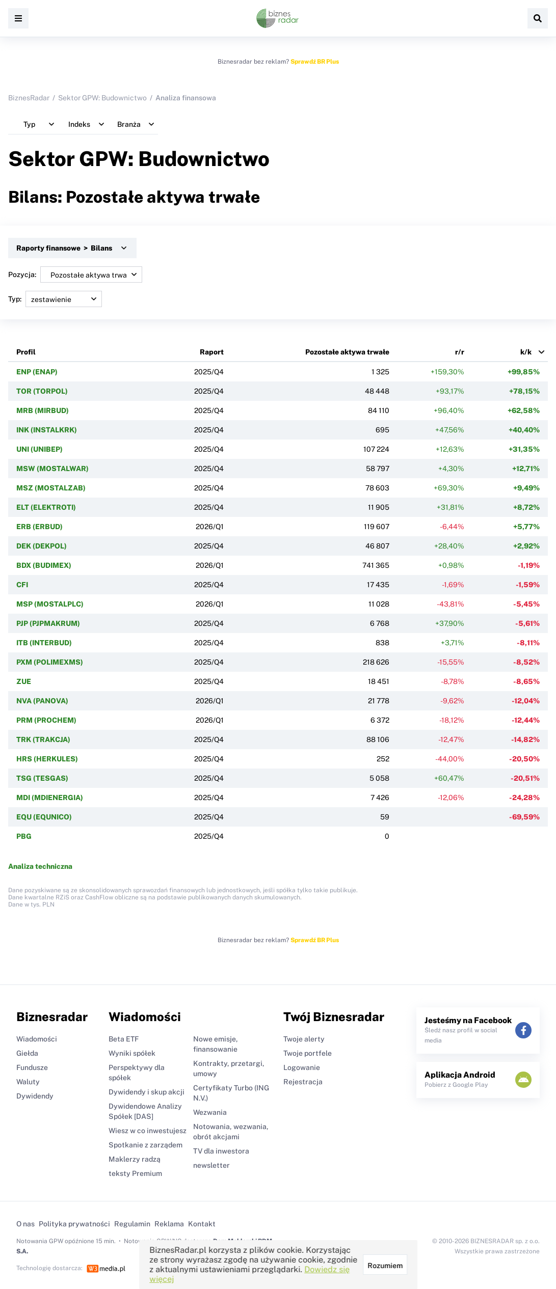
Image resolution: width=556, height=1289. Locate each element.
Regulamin (132, 1224)
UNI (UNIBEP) (39, 449)
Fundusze (32, 1067)
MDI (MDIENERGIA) (49, 797)
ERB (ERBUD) (39, 527)
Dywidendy (35, 1096)
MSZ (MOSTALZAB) (51, 488)
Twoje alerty (304, 1039)
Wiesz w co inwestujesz (148, 1131)
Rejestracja (303, 1082)
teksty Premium (135, 1173)
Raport (212, 352)
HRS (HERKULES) (47, 759)
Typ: (55, 299)
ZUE (23, 681)
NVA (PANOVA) (42, 701)
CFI (22, 585)
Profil (26, 352)
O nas (25, 1224)
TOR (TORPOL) (42, 391)
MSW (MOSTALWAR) (52, 468)
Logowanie (301, 1067)
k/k (526, 352)
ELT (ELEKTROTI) (46, 507)
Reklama (169, 1224)
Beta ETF (124, 1039)
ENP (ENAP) (37, 372)
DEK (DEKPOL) (41, 546)
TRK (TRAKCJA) (43, 739)
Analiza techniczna (40, 866)
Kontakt (202, 1224)
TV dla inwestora (221, 1151)
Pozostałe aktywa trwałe (347, 352)
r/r (459, 352)
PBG (24, 836)
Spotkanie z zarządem (145, 1145)
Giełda (27, 1053)
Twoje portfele (307, 1053)
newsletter (211, 1165)
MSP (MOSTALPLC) (50, 604)
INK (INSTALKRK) (46, 430)
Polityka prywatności (74, 1224)
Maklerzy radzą (135, 1159)
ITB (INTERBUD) (44, 643)
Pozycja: (75, 274)
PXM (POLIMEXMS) (49, 662)
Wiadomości (36, 1039)
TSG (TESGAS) (42, 778)
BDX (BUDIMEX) (43, 565)
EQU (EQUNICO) (44, 817)
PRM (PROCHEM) (46, 720)
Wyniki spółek (132, 1053)
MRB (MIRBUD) (42, 410)
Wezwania (210, 1112)
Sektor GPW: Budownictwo (102, 98)
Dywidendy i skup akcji (146, 1092)
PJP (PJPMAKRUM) (48, 623)
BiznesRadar (28, 98)
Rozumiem (384, 1265)
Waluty (28, 1082)
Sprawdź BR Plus (314, 61)
